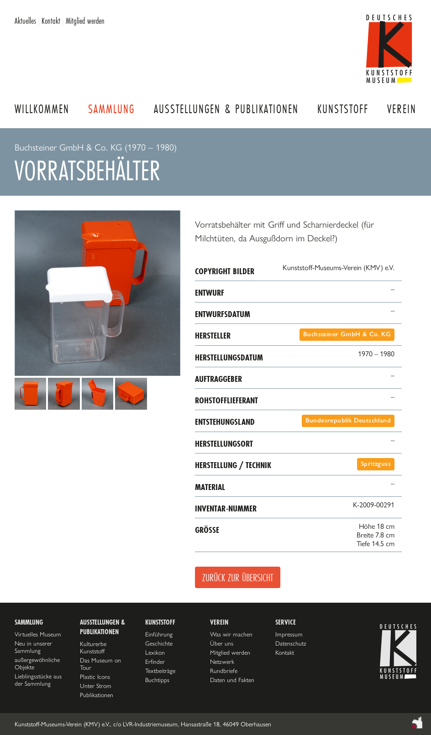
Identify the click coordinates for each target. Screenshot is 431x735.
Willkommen (42, 109)
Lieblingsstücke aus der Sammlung (38, 679)
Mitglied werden (85, 20)
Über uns (221, 643)
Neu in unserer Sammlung (33, 647)
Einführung (159, 634)
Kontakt (51, 20)
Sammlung (111, 109)
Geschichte (159, 643)
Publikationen (96, 695)
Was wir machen (231, 634)
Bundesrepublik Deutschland (348, 420)
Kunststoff (342, 109)
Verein (401, 109)
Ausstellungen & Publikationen (226, 109)
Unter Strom (95, 685)
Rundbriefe (223, 670)
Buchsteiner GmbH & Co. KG (347, 334)
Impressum (289, 634)
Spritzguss (376, 464)
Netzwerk (222, 661)
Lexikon (155, 652)
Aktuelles (25, 20)
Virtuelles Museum (38, 634)
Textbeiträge (160, 670)
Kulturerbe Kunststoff (93, 647)
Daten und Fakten (232, 679)
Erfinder (155, 661)
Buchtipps (157, 679)
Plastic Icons (95, 676)
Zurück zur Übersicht (237, 577)
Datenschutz (290, 643)
